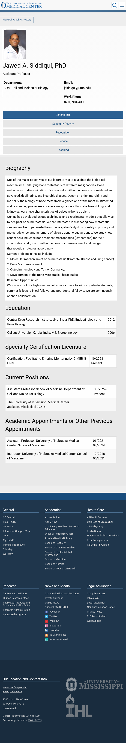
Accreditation (52, 517)
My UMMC (8, 540)
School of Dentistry (55, 543)
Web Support (94, 621)
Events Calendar (54, 598)
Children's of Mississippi (100, 522)
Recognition (63, 132)
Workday (8, 554)
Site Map (8, 549)
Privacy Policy (94, 611)
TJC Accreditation (96, 616)
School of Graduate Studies (60, 547)
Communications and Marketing (62, 593)
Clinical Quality (95, 526)
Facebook (52, 611)
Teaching (63, 150)
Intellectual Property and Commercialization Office (16, 604)
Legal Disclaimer (96, 602)
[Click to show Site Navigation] (122, 5)
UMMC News (52, 602)
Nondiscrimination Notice (101, 607)
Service (63, 141)
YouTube (52, 621)
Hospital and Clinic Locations (103, 535)
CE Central (8, 517)
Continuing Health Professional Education (62, 528)
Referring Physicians (98, 544)
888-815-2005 (34, 720)
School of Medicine (55, 559)
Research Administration (16, 610)
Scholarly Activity (63, 123)
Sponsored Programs (14, 614)
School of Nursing (54, 564)
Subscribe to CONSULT (57, 607)
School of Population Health (60, 568)
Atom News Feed (56, 639)
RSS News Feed (55, 635)
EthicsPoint (93, 598)
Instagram (53, 625)
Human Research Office (16, 598)
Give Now (8, 526)
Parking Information (14, 544)
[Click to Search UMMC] (115, 5)
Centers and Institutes (15, 593)
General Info (63, 115)
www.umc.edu (10, 708)
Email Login (9, 522)
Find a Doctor (94, 531)
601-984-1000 (33, 716)
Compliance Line (96, 593)
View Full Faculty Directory (16, 19)
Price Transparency (97, 540)
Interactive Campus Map (16, 531)
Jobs (5, 535)
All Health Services (97, 517)
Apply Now (51, 522)
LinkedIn (52, 630)
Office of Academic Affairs (59, 534)
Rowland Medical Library (58, 538)
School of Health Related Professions (58, 554)
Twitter (51, 616)
